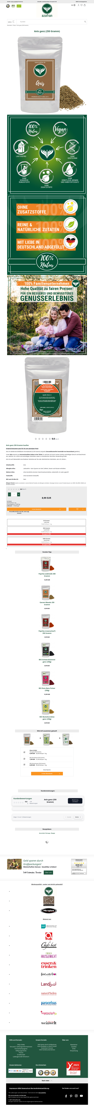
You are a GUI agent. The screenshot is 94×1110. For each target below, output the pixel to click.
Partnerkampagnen (21, 1049)
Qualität (73, 1047)
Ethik (73, 1049)
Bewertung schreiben (75, 800)
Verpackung (74, 1051)
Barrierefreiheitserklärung (40, 1088)
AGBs (19, 1088)
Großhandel (21, 1055)
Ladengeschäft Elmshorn (21, 1057)
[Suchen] (53, 21)
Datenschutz (26, 1088)
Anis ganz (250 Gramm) (22, 25)
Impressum (13, 1088)
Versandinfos (42, 1092)
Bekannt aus (47, 919)
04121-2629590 (14, 1)
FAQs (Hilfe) (21, 1045)
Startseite (9, 25)
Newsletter (73, 1045)
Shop (14, 25)
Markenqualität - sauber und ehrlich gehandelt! (47, 884)
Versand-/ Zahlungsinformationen (21, 1047)
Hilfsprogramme (21, 1051)
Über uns (48, 872)
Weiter (78, 817)
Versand (19, 513)
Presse (21, 1053)
